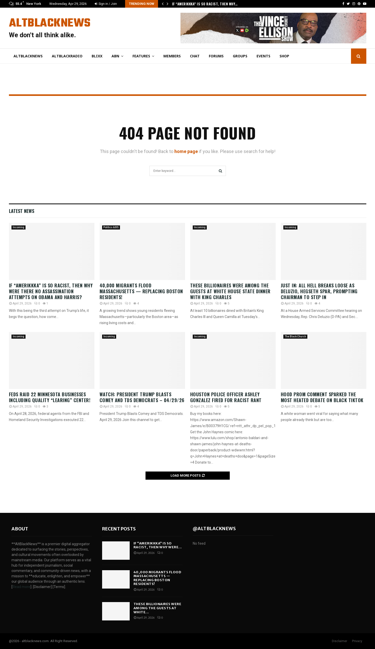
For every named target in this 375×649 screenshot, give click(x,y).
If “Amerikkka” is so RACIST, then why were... (158, 545)
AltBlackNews (50, 23)
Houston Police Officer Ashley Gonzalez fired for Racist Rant (226, 397)
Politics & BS (111, 227)
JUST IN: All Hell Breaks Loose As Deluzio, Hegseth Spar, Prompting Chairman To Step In (319, 291)
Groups (240, 56)
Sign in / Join (106, 4)
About (19, 529)
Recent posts (119, 529)
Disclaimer (339, 641)
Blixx (97, 56)
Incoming (18, 227)
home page (186, 151)
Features (141, 56)
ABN (115, 56)
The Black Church (295, 336)
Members (172, 56)
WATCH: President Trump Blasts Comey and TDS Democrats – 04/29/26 (142, 397)
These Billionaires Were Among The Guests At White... (158, 608)
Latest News (21, 211)
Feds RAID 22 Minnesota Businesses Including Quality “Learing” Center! (50, 397)
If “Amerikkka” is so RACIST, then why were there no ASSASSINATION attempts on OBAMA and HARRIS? (51, 291)
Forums (216, 56)
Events (263, 56)
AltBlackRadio (67, 56)
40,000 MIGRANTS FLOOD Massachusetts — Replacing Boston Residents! (141, 291)
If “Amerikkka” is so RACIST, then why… (205, 3)
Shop (284, 56)
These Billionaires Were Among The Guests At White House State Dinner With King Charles (230, 291)
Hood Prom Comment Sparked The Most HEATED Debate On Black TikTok (322, 397)
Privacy (357, 641)
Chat (195, 56)
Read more (21, 587)
